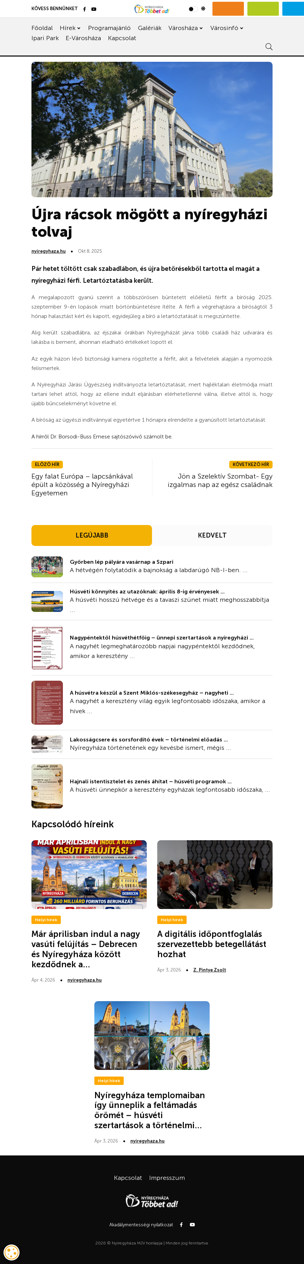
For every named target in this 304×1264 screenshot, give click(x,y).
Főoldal (42, 28)
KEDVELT (212, 535)
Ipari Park (45, 38)
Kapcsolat (122, 38)
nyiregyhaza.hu (48, 251)
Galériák (149, 28)
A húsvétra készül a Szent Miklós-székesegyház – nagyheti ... (152, 692)
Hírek (67, 28)
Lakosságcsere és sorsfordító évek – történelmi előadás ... (149, 739)
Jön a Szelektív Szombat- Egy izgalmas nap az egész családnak (220, 480)
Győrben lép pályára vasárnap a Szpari (121, 562)
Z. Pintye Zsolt (209, 970)
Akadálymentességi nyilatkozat (141, 1224)
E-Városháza (83, 38)
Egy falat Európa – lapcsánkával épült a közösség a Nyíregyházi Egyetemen (82, 484)
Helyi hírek (46, 919)
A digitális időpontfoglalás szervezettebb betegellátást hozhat (211, 944)
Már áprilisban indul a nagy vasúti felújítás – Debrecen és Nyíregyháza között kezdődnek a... (85, 949)
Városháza (183, 28)
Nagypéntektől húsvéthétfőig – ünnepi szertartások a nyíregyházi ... (162, 637)
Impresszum (167, 1178)
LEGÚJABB (91, 535)
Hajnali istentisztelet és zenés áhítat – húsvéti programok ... (151, 781)
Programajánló (109, 28)
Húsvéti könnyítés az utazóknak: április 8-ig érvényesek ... (147, 591)
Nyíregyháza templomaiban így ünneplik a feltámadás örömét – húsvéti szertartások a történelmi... (149, 1110)
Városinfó (224, 28)
